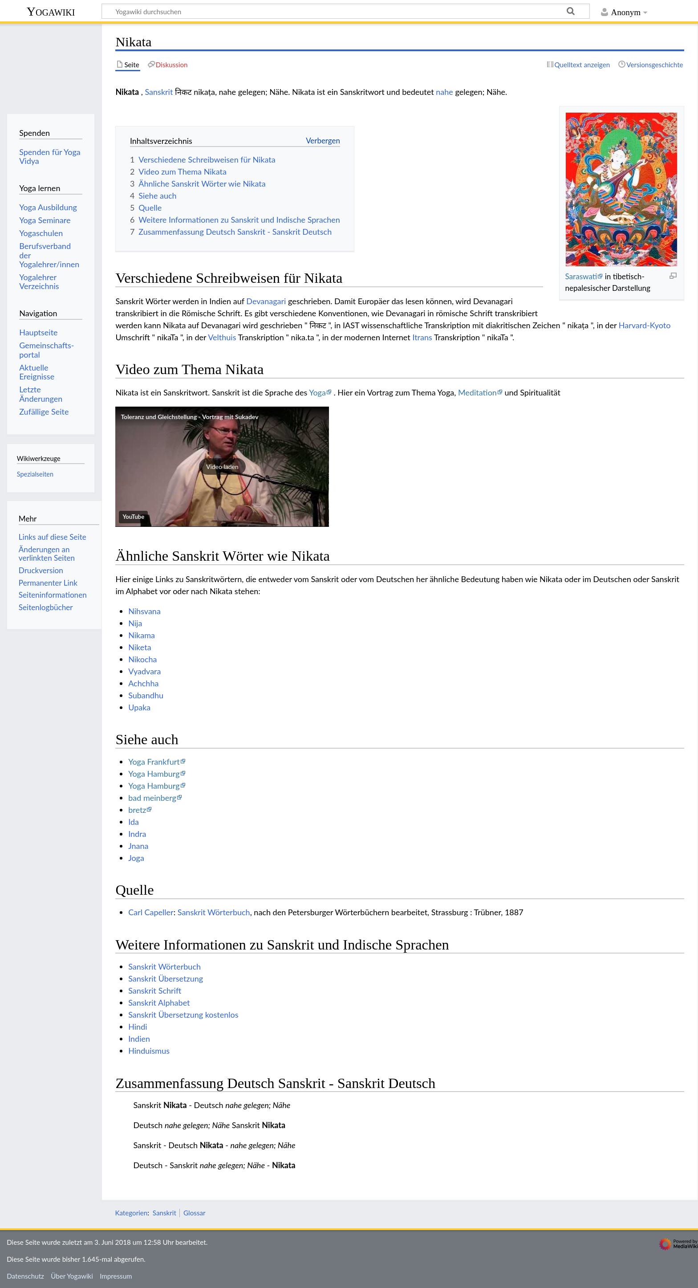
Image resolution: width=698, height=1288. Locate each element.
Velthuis (222, 337)
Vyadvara (144, 671)
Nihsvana (144, 611)
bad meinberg (152, 798)
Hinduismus (149, 1051)
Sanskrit (159, 92)
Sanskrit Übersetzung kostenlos (183, 1014)
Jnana (138, 846)
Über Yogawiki (72, 1276)
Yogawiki (51, 11)
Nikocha (142, 659)
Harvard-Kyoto (645, 325)
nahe (444, 92)
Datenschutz (25, 1276)
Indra (137, 834)
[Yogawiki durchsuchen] (345, 11)
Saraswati (581, 276)
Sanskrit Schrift (154, 990)
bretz (137, 810)
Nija (135, 623)
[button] (222, 467)
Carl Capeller (151, 912)
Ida (133, 822)
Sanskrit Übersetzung (165, 978)
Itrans (422, 337)
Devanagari (266, 301)
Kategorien (131, 1213)
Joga (136, 858)
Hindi (137, 1026)
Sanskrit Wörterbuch (214, 912)
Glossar (194, 1213)
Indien (139, 1038)
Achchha (143, 683)
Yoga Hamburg (153, 774)
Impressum (116, 1276)
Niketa (139, 647)
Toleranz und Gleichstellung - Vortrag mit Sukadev (189, 416)
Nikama (141, 635)
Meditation (477, 392)
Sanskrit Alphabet (159, 1002)
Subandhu (145, 695)
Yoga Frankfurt (154, 761)
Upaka (139, 707)
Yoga (317, 392)
